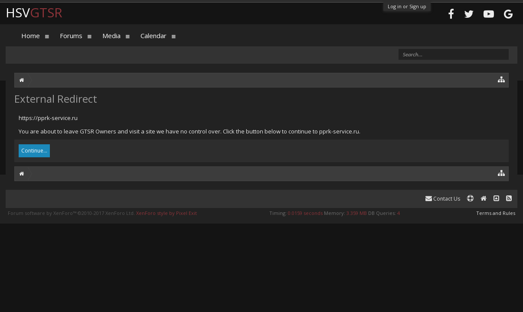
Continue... (34, 150)
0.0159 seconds (305, 213)
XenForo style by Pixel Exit (166, 213)
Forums (71, 35)
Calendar (154, 35)
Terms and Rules (495, 213)
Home (30, 35)
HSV (34, 12)
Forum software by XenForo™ (71, 213)
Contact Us (442, 198)
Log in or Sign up (407, 6)
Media (111, 35)
